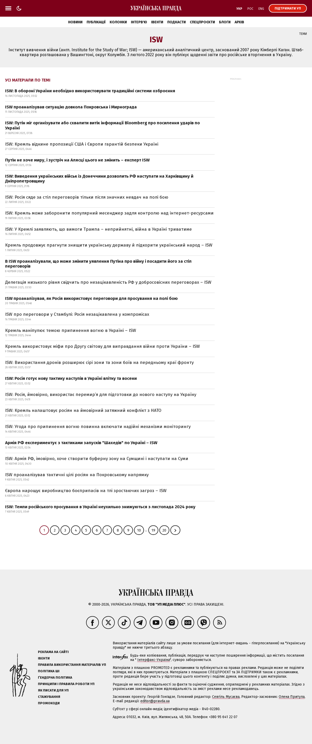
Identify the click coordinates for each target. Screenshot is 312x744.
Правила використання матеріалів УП (72, 665)
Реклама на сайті (53, 652)
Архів (239, 22)
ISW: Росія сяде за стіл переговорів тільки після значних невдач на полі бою (86, 197)
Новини (75, 22)
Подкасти (176, 22)
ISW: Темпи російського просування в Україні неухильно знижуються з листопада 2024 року (100, 506)
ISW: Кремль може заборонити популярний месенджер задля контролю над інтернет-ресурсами (109, 213)
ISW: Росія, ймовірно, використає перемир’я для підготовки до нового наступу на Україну (100, 394)
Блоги (225, 22)
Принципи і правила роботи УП (66, 684)
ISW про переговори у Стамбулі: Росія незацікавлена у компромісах (77, 314)
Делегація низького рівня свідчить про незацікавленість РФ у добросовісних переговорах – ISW (108, 282)
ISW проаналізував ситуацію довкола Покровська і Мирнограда (71, 107)
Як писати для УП (53, 690)
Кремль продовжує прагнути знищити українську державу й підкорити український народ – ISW (108, 245)
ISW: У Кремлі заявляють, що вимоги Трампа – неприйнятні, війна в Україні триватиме (98, 229)
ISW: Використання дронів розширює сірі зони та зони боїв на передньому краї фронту (99, 362)
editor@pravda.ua (155, 701)
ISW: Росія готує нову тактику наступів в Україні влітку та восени (71, 378)
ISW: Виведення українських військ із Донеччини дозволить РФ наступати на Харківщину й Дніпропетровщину (99, 179)
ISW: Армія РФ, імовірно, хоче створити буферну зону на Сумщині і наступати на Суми (96, 458)
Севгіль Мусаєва (226, 697)
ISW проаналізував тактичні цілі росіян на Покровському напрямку (77, 474)
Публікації (96, 22)
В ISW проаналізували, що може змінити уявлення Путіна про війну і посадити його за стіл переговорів (98, 264)
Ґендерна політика (55, 677)
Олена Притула (292, 697)
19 (153, 530)
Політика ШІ (48, 671)
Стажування (49, 697)
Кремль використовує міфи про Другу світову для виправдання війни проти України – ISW (102, 346)
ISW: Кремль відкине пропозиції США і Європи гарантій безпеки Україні (81, 144)
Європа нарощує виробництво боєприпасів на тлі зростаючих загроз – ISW (86, 490)
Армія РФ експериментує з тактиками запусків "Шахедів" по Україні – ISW (81, 442)
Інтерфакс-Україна (153, 660)
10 (139, 530)
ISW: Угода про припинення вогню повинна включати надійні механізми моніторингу (98, 426)
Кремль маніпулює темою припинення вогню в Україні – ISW (70, 330)
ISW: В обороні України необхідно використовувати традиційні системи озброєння (90, 91)
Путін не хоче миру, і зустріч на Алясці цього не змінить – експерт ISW (77, 160)
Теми (303, 34)
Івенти (157, 22)
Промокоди (49, 703)
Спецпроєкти (202, 22)
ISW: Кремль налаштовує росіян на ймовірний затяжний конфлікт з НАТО (83, 410)
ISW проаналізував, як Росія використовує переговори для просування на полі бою (91, 298)
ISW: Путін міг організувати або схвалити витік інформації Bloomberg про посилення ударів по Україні (102, 125)
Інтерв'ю (139, 22)
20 (164, 530)
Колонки (118, 22)
